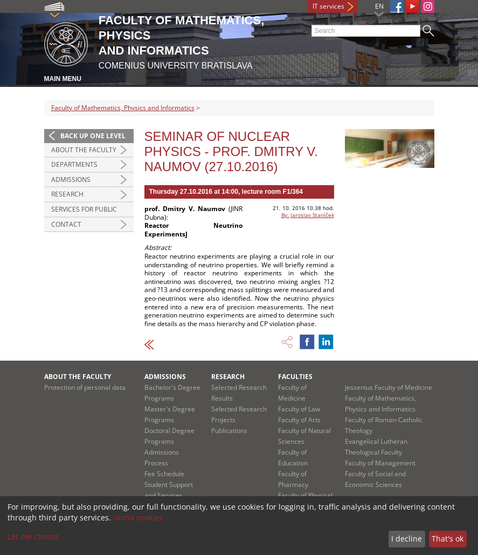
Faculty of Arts (299, 419)
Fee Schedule (164, 473)
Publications (229, 430)
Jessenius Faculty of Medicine (388, 387)
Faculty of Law (299, 409)
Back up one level (93, 135)
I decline (406, 538)
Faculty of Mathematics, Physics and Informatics (123, 107)
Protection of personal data (85, 387)
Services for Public (84, 209)
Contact (66, 224)
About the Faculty (83, 149)
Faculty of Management (380, 463)
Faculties (295, 376)
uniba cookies (138, 517)
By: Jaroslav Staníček (307, 215)
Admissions (71, 179)
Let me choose (33, 536)
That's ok (447, 538)
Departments (74, 164)
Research (67, 194)
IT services (328, 6)
